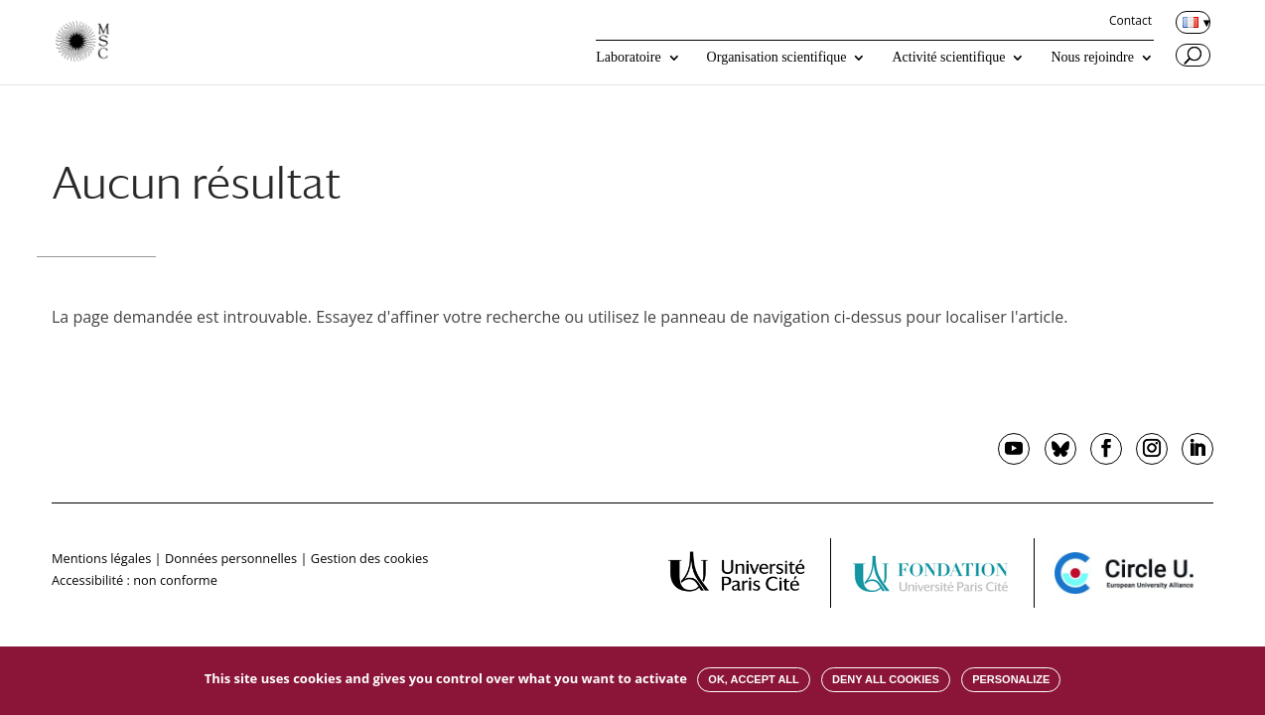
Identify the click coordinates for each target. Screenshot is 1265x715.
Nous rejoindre (1092, 58)
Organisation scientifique (777, 58)
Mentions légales (101, 558)
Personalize (1011, 679)
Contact (1130, 22)
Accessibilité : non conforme (134, 580)
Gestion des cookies (369, 558)
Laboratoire (628, 58)
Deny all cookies (885, 679)
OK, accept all (753, 679)
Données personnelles (231, 558)
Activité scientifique (948, 58)
